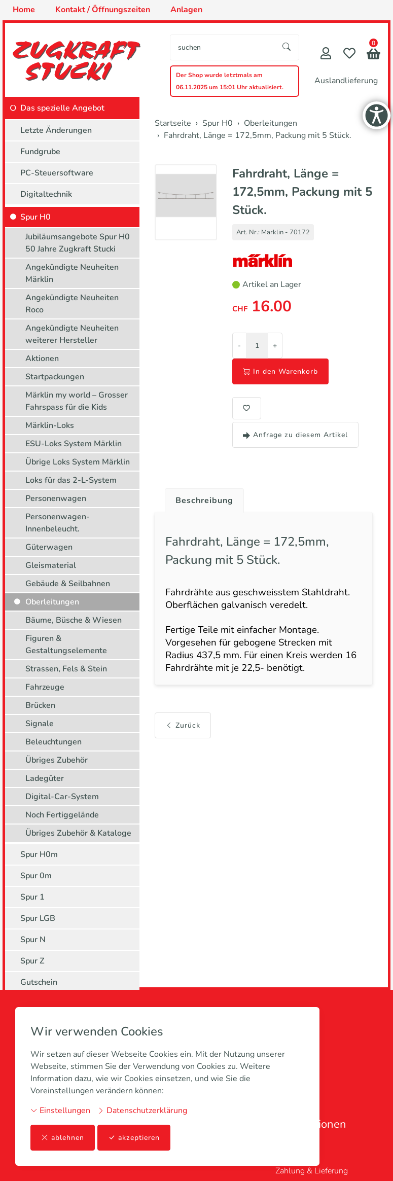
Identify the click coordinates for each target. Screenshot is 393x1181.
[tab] (200, 498)
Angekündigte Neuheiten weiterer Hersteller (72, 334)
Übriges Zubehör (56, 760)
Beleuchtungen (53, 741)
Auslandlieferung (346, 80)
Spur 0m (36, 875)
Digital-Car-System (62, 796)
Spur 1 (32, 897)
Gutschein (38, 982)
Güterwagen (49, 547)
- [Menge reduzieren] (239, 345)
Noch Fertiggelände (62, 814)
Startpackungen (54, 376)
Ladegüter (44, 778)
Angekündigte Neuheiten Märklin (72, 273)
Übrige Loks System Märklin (77, 462)
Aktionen (42, 358)
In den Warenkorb (280, 371)
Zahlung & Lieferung (311, 1170)
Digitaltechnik (46, 194)
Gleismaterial (50, 565)
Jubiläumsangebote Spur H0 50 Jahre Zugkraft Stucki (77, 243)
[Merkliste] (349, 54)
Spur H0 (35, 217)
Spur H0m (39, 854)
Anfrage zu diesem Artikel (295, 435)
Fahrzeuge (44, 687)
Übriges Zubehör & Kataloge (78, 833)
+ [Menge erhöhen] (275, 345)
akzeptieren (134, 1137)
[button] (373, 55)
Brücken (40, 705)
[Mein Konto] (325, 54)
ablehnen (62, 1137)
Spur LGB (37, 918)
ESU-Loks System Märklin (73, 443)
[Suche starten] (287, 47)
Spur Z (32, 961)
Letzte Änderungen (56, 130)
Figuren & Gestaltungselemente (66, 644)
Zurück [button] (182, 725)
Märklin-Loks (49, 425)
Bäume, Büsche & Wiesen (73, 620)
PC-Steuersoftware (56, 172)
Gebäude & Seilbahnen (67, 583)
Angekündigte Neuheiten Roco (72, 303)
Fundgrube (40, 151)
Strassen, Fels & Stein (66, 668)
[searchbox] (222, 47)
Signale (39, 723)
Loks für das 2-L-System (71, 480)
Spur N (33, 939)
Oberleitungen (52, 601)
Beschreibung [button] (204, 500)
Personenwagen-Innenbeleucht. (57, 522)
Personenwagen (55, 498)
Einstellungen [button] (60, 1110)
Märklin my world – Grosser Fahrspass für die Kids (76, 401)
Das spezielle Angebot (62, 108)
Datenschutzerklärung (142, 1110)
